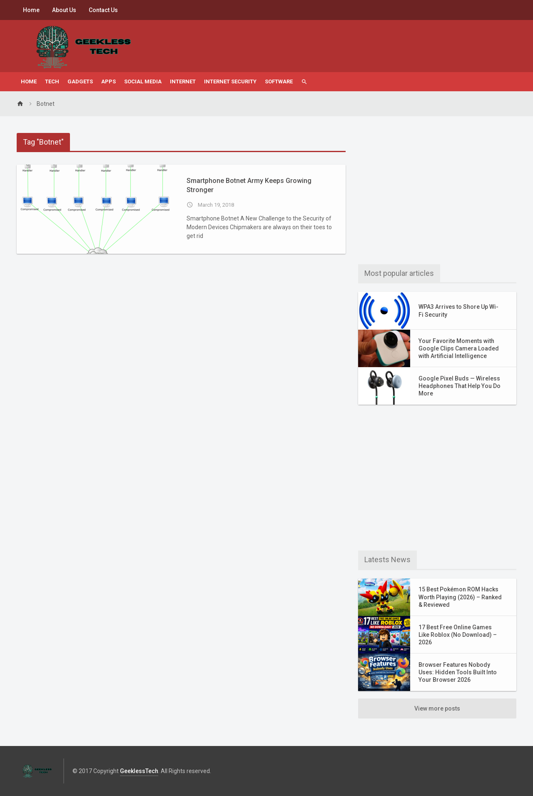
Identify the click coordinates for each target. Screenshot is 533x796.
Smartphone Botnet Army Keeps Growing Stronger (249, 185)
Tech (52, 81)
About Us (64, 10)
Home (31, 10)
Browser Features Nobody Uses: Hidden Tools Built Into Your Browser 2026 (457, 672)
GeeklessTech (139, 771)
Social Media (143, 81)
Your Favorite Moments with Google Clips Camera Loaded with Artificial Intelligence (458, 348)
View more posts (437, 708)
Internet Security (230, 81)
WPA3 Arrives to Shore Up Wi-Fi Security (458, 310)
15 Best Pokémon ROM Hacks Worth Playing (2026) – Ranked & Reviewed (460, 597)
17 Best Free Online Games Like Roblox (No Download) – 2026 (457, 635)
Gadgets (80, 81)
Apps (108, 81)
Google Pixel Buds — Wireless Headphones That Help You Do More (459, 386)
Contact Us (103, 10)
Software (279, 81)
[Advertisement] (437, 191)
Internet (183, 81)
